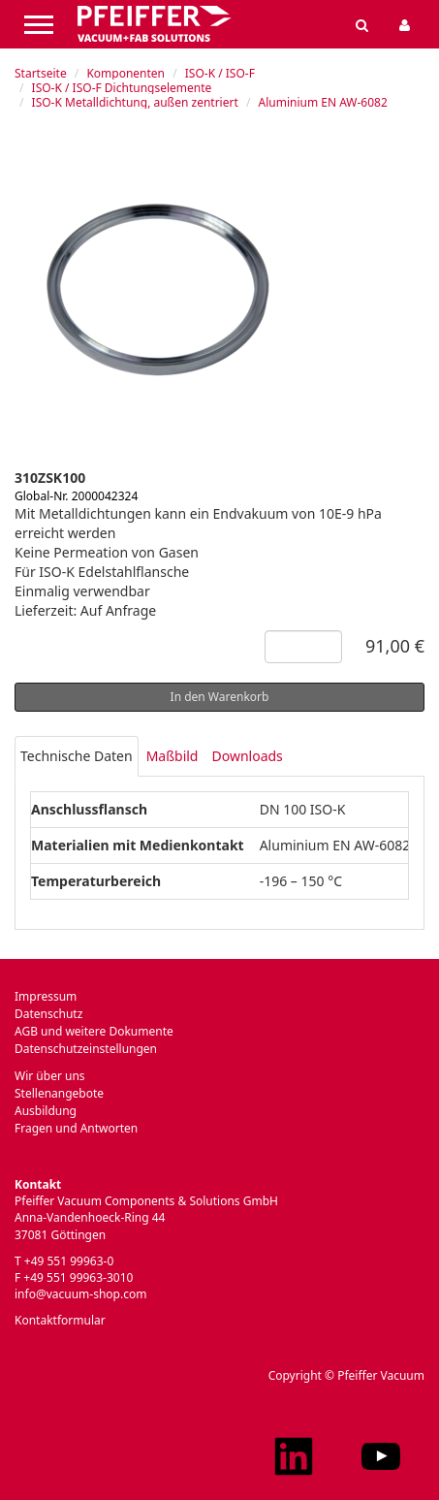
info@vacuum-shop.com (80, 1294)
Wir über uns (50, 1076)
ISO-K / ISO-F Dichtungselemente (122, 88)
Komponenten (125, 73)
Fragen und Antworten (76, 1128)
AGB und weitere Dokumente (94, 1031)
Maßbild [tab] (172, 756)
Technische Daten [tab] (76, 756)
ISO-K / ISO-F (220, 73)
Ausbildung (46, 1110)
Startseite (41, 73)
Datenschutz (48, 1013)
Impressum (46, 996)
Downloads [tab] (246, 756)
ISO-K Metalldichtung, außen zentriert (135, 102)
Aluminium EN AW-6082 (322, 102)
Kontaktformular (60, 1320)
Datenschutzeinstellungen (86, 1048)
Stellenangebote (59, 1093)
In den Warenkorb (220, 696)
